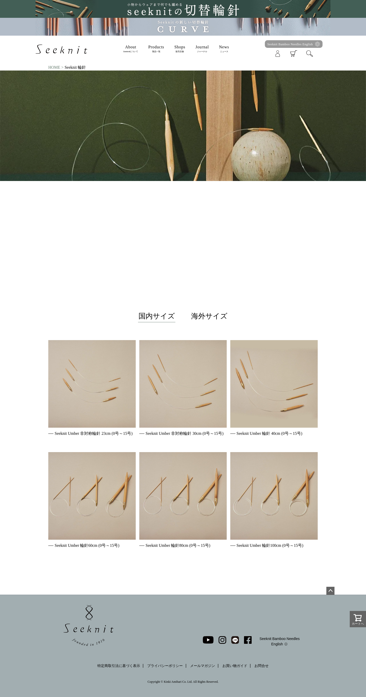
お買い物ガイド (234, 666)
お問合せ (261, 666)
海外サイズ (209, 316)
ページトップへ (330, 591)
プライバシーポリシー (165, 666)
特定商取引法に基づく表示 (118, 666)
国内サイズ (157, 316)
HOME (54, 67)
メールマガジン (202, 666)
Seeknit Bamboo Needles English (290, 44)
